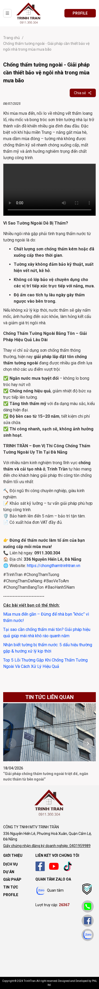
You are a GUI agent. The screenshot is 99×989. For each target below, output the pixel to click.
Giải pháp (12, 879)
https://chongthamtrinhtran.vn (53, 565)
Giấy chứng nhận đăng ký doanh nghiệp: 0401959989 (47, 846)
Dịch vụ (10, 864)
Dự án (8, 872)
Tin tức (10, 887)
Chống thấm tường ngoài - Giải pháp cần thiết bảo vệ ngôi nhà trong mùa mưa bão (46, 43)
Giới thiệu (12, 855)
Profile (10, 895)
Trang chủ (11, 38)
